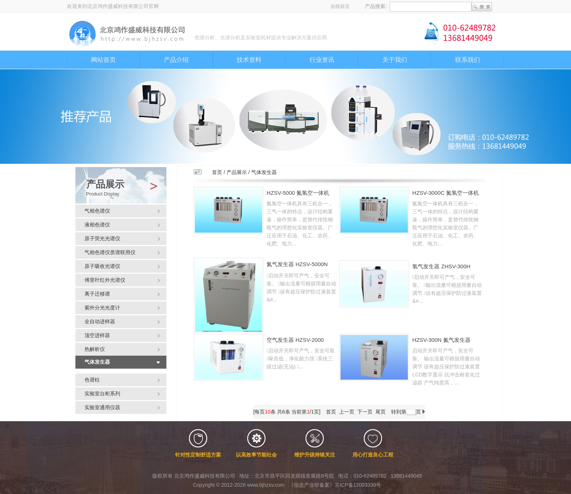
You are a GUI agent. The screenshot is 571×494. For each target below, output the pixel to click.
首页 (217, 172)
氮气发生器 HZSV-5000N (297, 264)
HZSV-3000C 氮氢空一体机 (445, 193)
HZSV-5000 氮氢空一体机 (298, 193)
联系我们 (467, 59)
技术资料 (249, 59)
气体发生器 (264, 172)
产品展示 (237, 172)
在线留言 (340, 6)
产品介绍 (176, 59)
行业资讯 (322, 59)
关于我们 (394, 59)
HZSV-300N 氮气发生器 (441, 340)
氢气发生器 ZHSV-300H (441, 266)
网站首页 (103, 59)
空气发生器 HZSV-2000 (295, 340)
